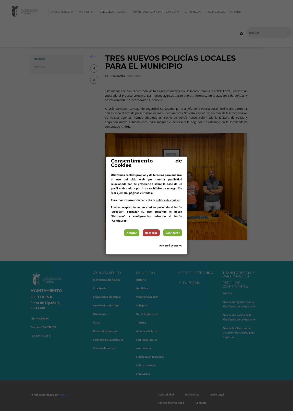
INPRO (178, 245)
